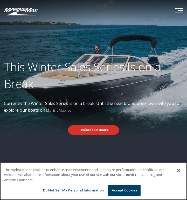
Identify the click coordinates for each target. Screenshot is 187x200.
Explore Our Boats (93, 129)
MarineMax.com (60, 110)
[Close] (178, 170)
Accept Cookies (124, 190)
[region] (93, 181)
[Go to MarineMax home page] (21, 11)
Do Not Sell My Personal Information (73, 190)
